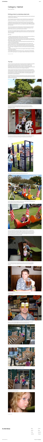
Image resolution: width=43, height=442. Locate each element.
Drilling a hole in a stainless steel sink (18, 14)
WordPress (39, 439)
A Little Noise (4, 1)
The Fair (10, 61)
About (40, 1)
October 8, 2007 (10, 414)
